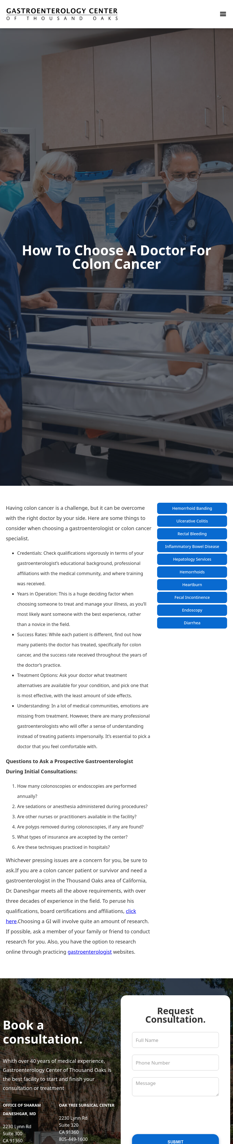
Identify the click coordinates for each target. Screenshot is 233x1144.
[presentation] (175, 1114)
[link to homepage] (62, 14)
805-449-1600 (73, 1139)
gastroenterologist (90, 951)
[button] (223, 14)
